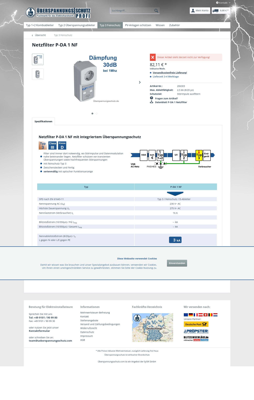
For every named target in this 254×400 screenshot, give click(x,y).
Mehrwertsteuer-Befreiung (95, 312)
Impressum (86, 335)
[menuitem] (135, 10)
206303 (181, 86)
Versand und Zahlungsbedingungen (100, 324)
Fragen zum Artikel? (164, 98)
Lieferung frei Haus (149, 350)
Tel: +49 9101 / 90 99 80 (43, 317)
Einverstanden (177, 263)
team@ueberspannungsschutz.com (50, 340)
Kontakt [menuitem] (222, 2)
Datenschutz (87, 332)
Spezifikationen (43, 121)
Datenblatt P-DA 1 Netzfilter (168, 102)
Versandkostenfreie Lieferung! (170, 72)
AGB (82, 339)
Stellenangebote (89, 320)
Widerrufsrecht (88, 328)
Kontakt (84, 316)
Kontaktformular (39, 330)
